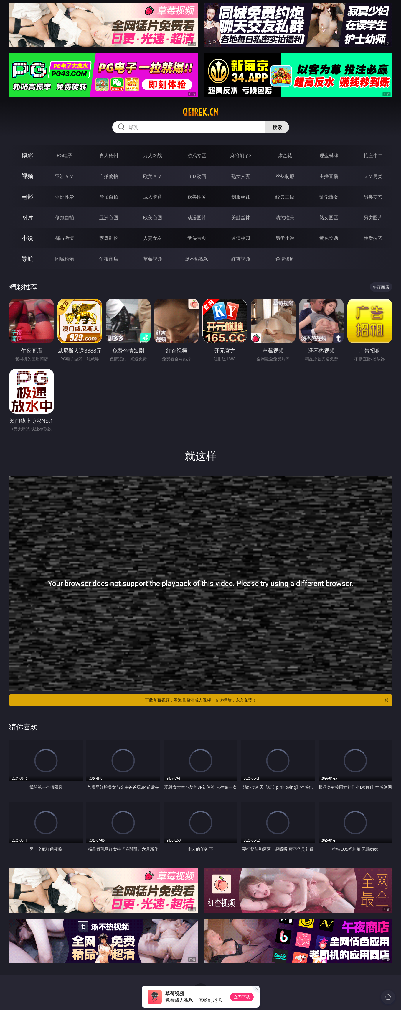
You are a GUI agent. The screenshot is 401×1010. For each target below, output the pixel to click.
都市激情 (64, 238)
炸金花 (285, 155)
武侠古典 (196, 238)
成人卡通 (152, 197)
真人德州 (108, 155)
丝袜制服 (284, 176)
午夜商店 (108, 259)
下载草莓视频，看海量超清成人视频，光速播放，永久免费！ (267, 700)
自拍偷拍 (108, 176)
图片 (27, 217)
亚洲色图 (108, 217)
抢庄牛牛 (373, 155)
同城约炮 (64, 259)
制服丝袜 (240, 197)
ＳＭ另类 (373, 176)
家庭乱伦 (108, 238)
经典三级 (284, 197)
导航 (27, 259)
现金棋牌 (328, 155)
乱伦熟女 (328, 197)
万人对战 (152, 155)
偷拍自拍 (108, 197)
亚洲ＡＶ (64, 176)
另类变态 (373, 197)
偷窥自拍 (64, 217)
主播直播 (328, 176)
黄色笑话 (328, 238)
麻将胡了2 (241, 155)
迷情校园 (240, 238)
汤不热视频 (197, 259)
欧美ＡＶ (152, 176)
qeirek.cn (201, 112)
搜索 (277, 127)
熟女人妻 (240, 176)
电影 (27, 197)
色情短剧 (284, 259)
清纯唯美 (284, 217)
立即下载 (242, 997)
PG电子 (64, 155)
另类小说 (284, 238)
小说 (27, 238)
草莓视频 (152, 259)
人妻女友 (152, 238)
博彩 (27, 155)
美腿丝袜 (240, 217)
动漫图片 (196, 217)
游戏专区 (196, 155)
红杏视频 (240, 259)
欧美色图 (152, 217)
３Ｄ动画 (196, 176)
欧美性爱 (196, 197)
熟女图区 (328, 217)
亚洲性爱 (64, 197)
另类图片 (373, 217)
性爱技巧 (373, 238)
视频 (27, 176)
